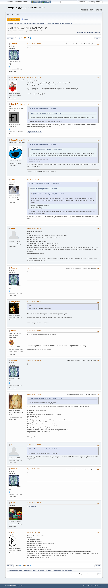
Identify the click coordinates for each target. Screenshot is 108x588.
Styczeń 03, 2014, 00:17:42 (34, 228)
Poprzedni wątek (82, 32)
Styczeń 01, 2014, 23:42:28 (34, 104)
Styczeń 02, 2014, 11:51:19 (34, 179)
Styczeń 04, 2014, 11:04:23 (34, 532)
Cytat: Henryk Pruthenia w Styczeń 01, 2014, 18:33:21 (46, 113)
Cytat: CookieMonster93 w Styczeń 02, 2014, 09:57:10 (45, 183)
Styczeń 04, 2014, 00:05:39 (34, 502)
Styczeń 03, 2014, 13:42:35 (34, 360)
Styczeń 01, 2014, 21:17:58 (34, 77)
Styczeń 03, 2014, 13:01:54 (34, 301)
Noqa (13, 228)
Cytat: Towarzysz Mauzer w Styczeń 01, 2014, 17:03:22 (46, 398)
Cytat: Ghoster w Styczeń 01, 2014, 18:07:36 (43, 144)
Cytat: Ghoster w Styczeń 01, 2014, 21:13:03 (43, 108)
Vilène (13, 445)
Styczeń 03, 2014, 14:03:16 (34, 394)
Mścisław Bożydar (18, 77)
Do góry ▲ (100, 585)
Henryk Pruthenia (17, 104)
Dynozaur (14, 331)
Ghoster (14, 44)
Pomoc (85, 585)
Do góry (10, 565)
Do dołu (10, 38)
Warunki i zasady (92, 585)
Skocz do (73, 574)
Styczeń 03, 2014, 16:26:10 (34, 469)
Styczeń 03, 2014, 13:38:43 (34, 330)
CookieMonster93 (18, 140)
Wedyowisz (15, 302)
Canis (13, 179)
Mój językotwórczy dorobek (34, 132)
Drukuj (97, 38)
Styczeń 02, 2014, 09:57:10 (34, 140)
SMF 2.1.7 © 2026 (10, 585)
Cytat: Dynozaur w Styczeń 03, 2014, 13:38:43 (43, 449)
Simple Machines (19, 585)
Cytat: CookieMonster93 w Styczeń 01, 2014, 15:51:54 (47, 149)
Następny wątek (94, 32)
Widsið (13, 532)
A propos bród (31, 506)
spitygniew (15, 394)
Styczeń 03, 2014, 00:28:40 (34, 268)
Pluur (13, 503)
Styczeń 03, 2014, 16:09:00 (34, 444)
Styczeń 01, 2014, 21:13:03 (34, 43)
